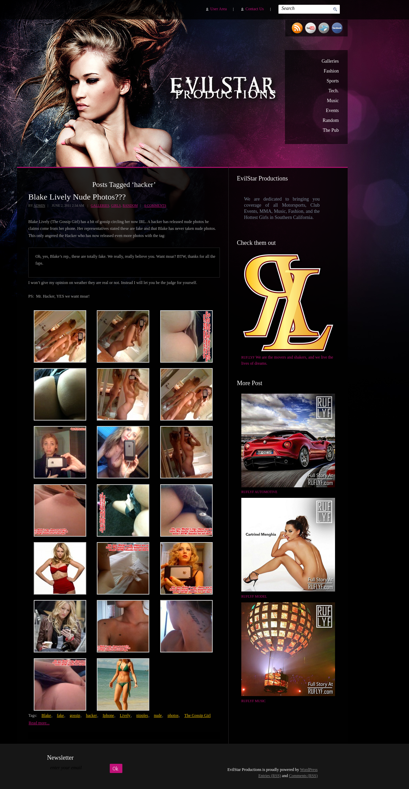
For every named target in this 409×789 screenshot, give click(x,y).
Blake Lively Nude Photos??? (77, 196)
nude (158, 715)
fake (60, 715)
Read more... (39, 723)
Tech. (333, 90)
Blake (46, 715)
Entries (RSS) (269, 775)
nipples (142, 715)
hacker (91, 715)
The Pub (331, 130)
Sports (333, 80)
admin (39, 205)
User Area (218, 8)
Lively (125, 715)
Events (332, 110)
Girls (116, 205)
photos (173, 715)
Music (333, 100)
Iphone (108, 715)
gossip (75, 715)
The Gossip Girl (197, 715)
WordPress (309, 769)
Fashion (331, 71)
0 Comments (155, 205)
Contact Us (254, 8)
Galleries (330, 61)
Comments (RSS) (303, 775)
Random (331, 120)
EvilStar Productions (224, 89)
